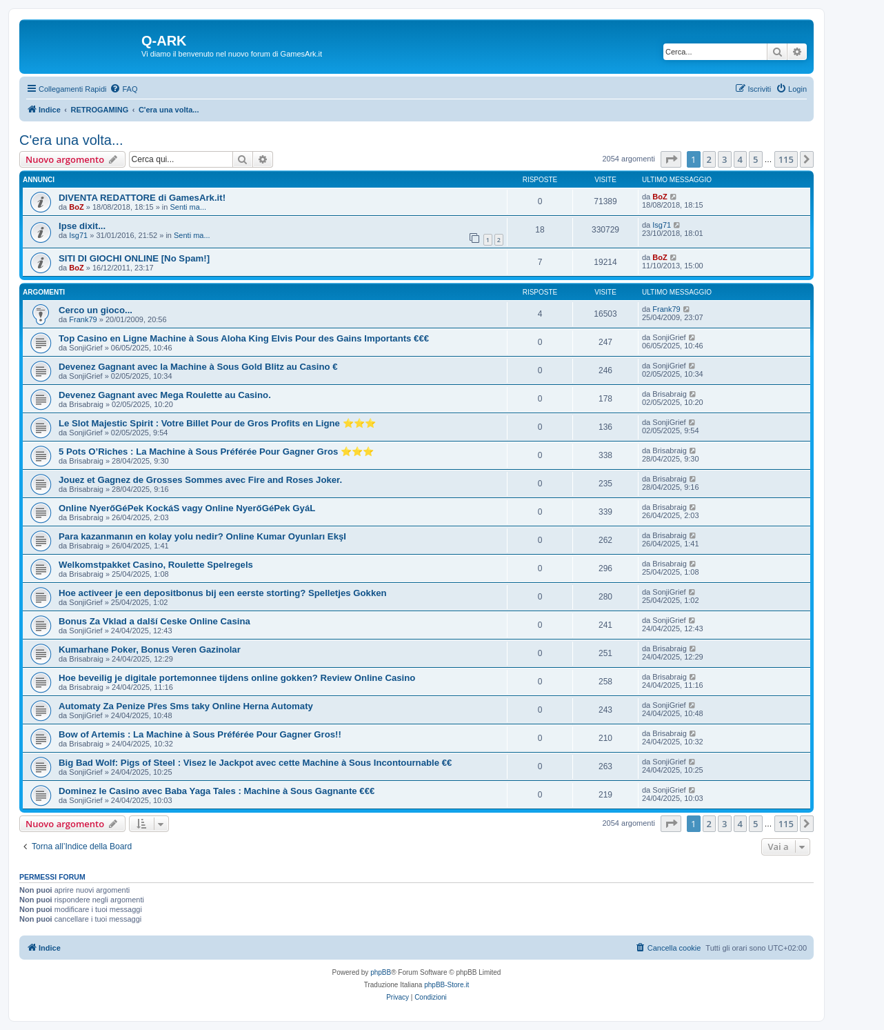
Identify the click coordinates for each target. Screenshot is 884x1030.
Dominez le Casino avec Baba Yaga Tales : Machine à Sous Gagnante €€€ (216, 791)
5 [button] (755, 159)
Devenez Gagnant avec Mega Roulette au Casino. (165, 395)
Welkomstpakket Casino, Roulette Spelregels (156, 564)
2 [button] (709, 159)
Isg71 (78, 235)
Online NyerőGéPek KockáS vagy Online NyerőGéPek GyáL (187, 508)
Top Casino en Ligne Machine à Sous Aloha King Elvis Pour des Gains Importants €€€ (244, 338)
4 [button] (740, 159)
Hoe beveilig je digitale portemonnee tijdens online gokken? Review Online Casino (237, 678)
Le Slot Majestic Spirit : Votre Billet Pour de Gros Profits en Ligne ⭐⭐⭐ (217, 423)
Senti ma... (188, 207)
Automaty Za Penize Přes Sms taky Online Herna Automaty (186, 706)
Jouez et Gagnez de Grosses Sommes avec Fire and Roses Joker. (200, 480)
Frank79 (83, 319)
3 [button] (724, 159)
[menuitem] (123, 89)
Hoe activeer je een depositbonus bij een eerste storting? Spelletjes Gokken (223, 593)
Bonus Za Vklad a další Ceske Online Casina (154, 621)
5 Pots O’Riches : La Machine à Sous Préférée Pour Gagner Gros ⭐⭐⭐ (216, 451)
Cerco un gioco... (95, 310)
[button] (671, 159)
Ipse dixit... (82, 226)
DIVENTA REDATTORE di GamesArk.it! (142, 197)
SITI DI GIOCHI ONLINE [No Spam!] (134, 258)
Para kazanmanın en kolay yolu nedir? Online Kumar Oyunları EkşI (202, 536)
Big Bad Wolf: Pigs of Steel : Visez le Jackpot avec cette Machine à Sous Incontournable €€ (255, 762)
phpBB (380, 972)
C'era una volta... (71, 140)
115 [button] (786, 159)
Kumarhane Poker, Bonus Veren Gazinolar (150, 649)
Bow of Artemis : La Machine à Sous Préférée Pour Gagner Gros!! (200, 734)
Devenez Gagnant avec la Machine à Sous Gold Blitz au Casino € (198, 367)
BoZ (76, 207)
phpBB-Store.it (446, 985)
